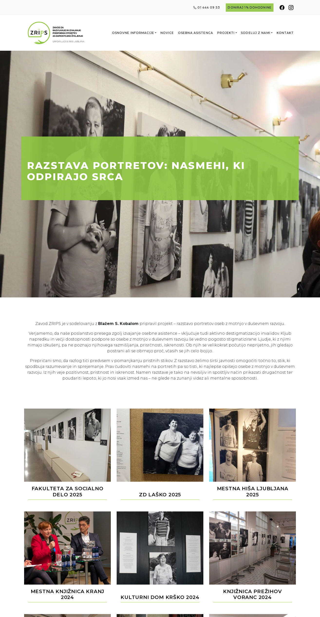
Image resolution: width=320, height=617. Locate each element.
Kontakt (285, 33)
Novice (167, 33)
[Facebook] (282, 7)
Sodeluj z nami (255, 33)
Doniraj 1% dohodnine (249, 7)
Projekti (226, 33)
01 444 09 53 (206, 7)
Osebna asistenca (195, 33)
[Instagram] (291, 7)
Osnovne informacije (133, 33)
